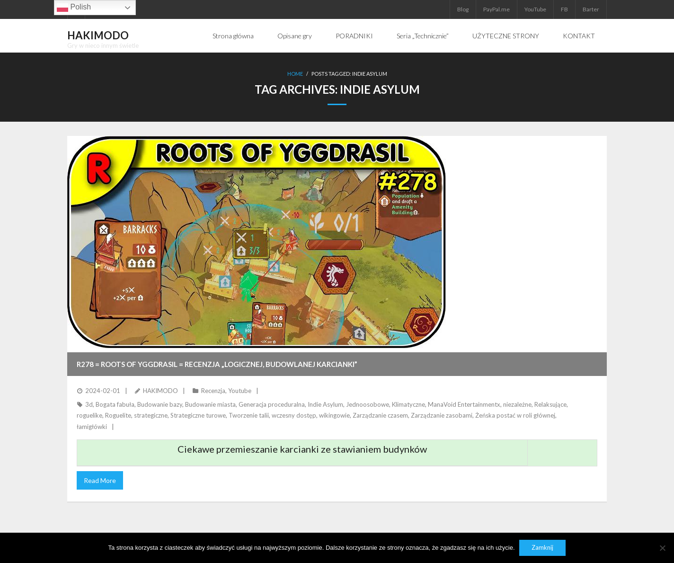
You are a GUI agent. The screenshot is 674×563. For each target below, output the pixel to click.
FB (564, 9)
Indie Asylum (325, 404)
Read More (100, 480)
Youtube (239, 390)
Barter (591, 9)
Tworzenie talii (249, 415)
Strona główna (233, 36)
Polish (74, 7)
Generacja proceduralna (272, 404)
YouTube (535, 9)
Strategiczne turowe (198, 415)
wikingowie (334, 415)
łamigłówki (92, 426)
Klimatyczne (408, 404)
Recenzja (213, 390)
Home (295, 74)
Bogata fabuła (115, 404)
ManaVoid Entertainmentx (464, 404)
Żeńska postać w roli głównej (515, 415)
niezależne (517, 404)
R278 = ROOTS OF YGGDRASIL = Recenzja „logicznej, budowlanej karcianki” (217, 364)
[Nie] (662, 548)
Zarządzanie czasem (380, 415)
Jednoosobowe (367, 404)
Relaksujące (550, 404)
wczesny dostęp (294, 415)
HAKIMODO (160, 390)
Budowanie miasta (210, 404)
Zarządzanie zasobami (441, 415)
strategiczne (151, 415)
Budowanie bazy (159, 404)
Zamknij (543, 548)
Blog (463, 9)
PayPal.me (496, 9)
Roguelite (118, 415)
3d (89, 404)
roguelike (89, 415)
